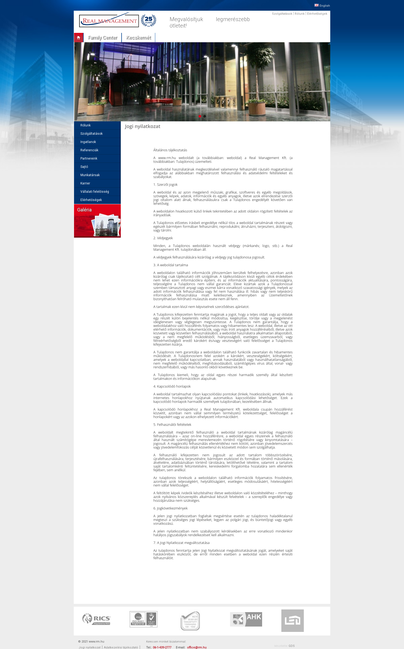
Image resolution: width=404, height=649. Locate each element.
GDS (292, 646)
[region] (202, 81)
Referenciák (89, 150)
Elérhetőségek (317, 14)
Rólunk (300, 14)
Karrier (85, 183)
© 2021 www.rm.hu (91, 641)
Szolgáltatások (282, 14)
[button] (200, 116)
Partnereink (88, 158)
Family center (102, 37)
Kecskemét (138, 37)
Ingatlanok (88, 142)
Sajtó (84, 167)
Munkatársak (90, 175)
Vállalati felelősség (94, 192)
